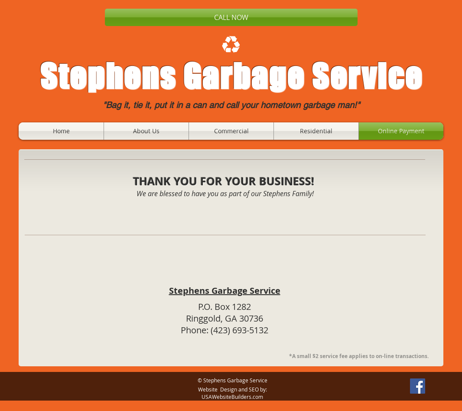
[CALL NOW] (231, 17)
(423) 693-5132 (239, 330)
